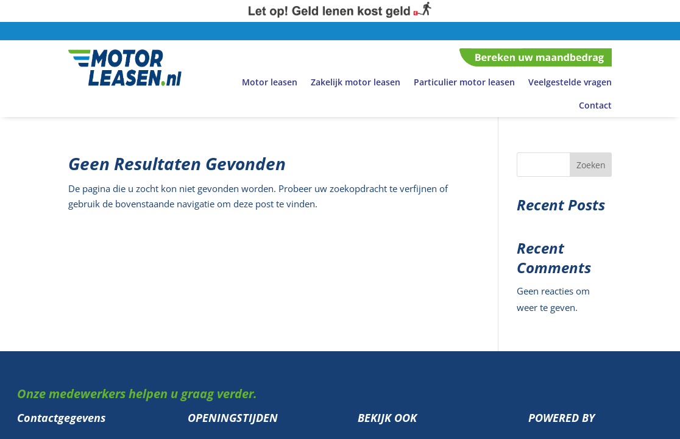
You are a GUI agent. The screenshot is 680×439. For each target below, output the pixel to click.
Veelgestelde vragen (570, 82)
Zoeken (591, 165)
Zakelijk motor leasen (355, 82)
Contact (595, 105)
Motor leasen (269, 82)
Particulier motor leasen (464, 82)
